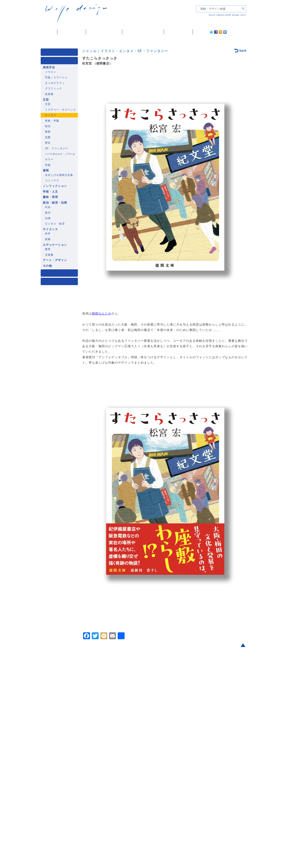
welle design (76, 14)
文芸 (46, 99)
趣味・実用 (50, 197)
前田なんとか (101, 313)
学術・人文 (50, 191)
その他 (47, 265)
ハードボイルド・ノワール (60, 154)
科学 (48, 233)
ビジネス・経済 (55, 223)
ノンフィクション (55, 186)
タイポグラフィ (55, 83)
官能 (48, 165)
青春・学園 (52, 120)
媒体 (60, 53)
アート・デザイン (55, 260)
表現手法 (49, 67)
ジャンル (60, 61)
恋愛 (48, 137)
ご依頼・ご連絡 (178, 31)
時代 (48, 126)
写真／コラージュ (56, 77)
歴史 (48, 142)
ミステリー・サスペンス (60, 109)
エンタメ (50, 115)
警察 (48, 131)
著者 (60, 274)
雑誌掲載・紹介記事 (104, 31)
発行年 (60, 282)
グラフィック (53, 88)
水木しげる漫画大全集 (59, 175)
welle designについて (143, 31)
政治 (48, 212)
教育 (48, 249)
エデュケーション (55, 244)
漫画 (46, 170)
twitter (197, 31)
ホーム (49, 31)
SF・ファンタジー (56, 148)
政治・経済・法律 (55, 202)
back (240, 50)
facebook (203, 31)
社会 (48, 207)
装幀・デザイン (71, 31)
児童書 (49, 254)
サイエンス (50, 229)
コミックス (52, 180)
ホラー (49, 159)
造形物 (49, 94)
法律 (48, 218)
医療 (48, 239)
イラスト (50, 72)
